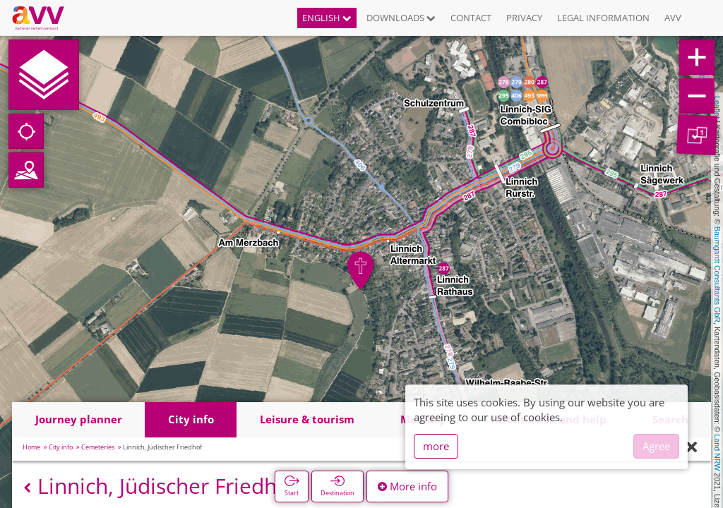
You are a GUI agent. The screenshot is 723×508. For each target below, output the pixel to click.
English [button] (327, 17)
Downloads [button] (401, 17)
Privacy (524, 17)
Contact (470, 17)
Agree (656, 446)
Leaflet (717, 107)
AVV (672, 17)
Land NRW (717, 452)
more (436, 446)
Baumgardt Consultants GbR (717, 274)
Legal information (603, 17)
